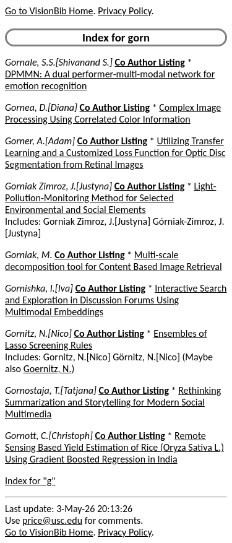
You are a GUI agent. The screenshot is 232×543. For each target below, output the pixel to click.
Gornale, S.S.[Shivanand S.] (59, 62)
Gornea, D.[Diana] (41, 107)
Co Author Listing (149, 62)
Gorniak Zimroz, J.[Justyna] (58, 186)
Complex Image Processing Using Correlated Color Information (113, 113)
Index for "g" (30, 481)
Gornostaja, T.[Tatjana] (51, 390)
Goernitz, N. (48, 369)
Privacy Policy (124, 11)
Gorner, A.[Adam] (40, 141)
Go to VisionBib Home (49, 11)
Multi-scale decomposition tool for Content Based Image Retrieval (113, 260)
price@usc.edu (52, 520)
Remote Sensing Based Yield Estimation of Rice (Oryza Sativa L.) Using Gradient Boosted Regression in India (114, 447)
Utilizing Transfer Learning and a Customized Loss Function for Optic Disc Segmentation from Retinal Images (115, 152)
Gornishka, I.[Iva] (39, 288)
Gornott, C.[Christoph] (49, 435)
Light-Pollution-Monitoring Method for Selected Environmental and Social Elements (110, 197)
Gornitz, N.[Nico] (38, 333)
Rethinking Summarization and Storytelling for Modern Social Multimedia (113, 402)
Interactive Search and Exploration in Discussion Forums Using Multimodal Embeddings (115, 300)
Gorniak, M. (29, 255)
